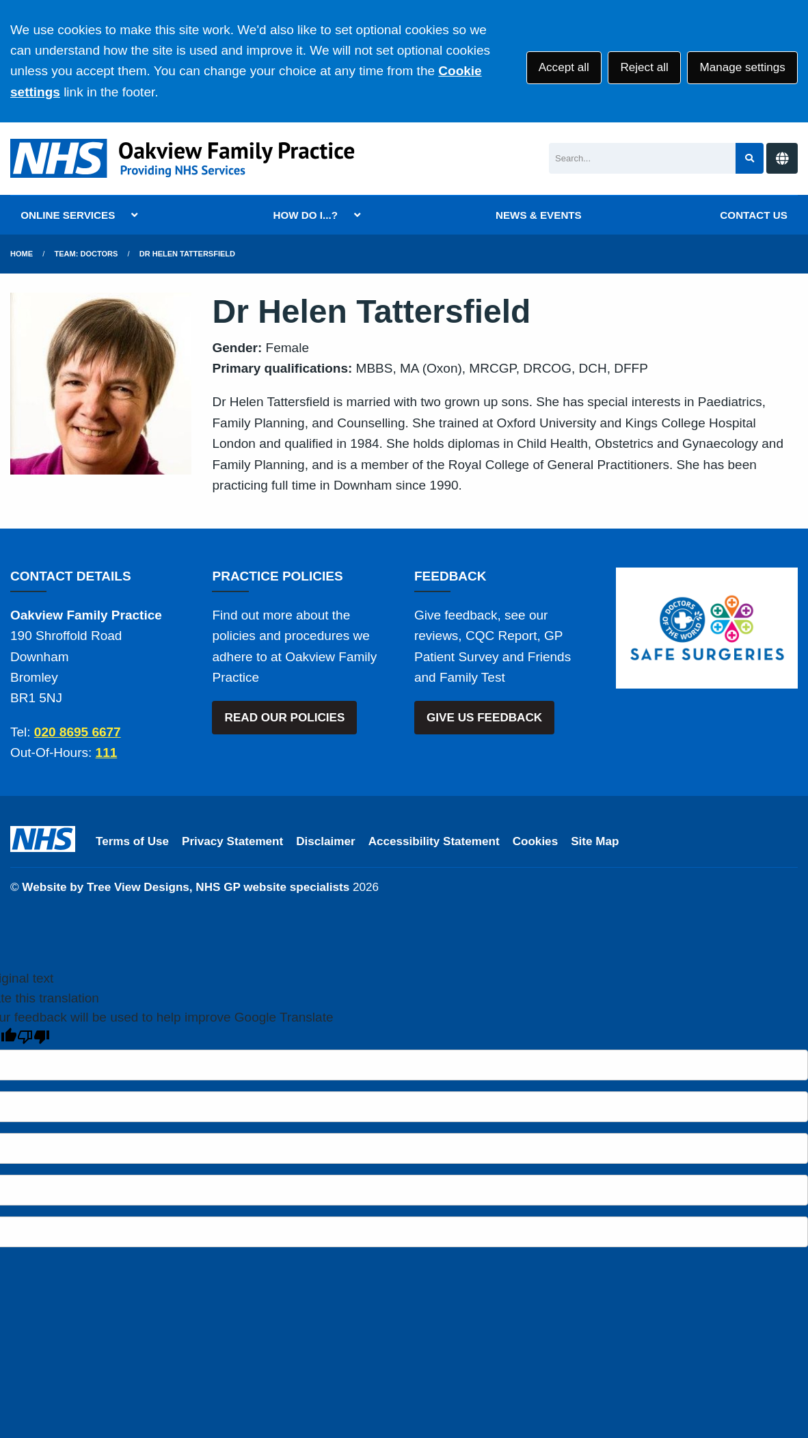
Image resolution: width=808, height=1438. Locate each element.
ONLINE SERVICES (68, 215)
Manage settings (742, 67)
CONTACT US (753, 215)
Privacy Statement (232, 841)
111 (107, 752)
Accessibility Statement (434, 841)
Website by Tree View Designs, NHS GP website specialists (185, 887)
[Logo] (185, 158)
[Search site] (750, 158)
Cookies (535, 841)
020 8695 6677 (77, 732)
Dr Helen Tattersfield (187, 254)
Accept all (564, 67)
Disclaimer (325, 841)
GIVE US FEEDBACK (484, 717)
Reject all (644, 67)
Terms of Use (132, 841)
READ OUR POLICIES (285, 717)
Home (21, 254)
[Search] (642, 158)
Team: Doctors (86, 254)
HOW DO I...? (305, 215)
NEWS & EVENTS (539, 215)
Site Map (595, 841)
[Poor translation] (33, 1037)
